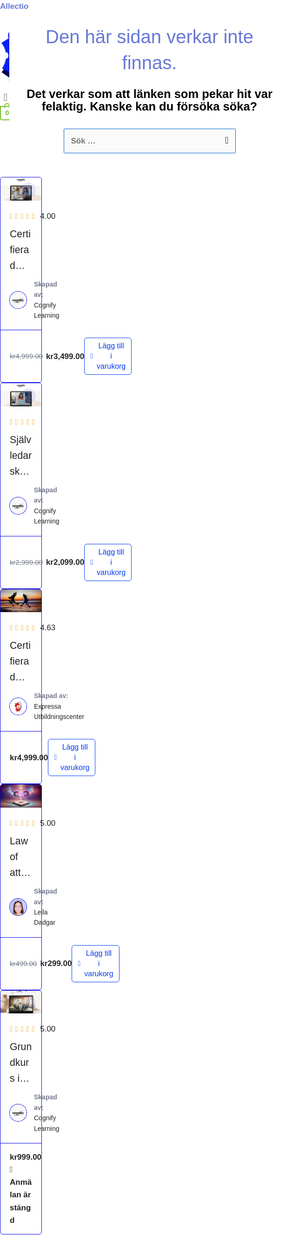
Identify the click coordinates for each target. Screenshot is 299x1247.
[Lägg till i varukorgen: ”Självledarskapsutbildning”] (108, 562)
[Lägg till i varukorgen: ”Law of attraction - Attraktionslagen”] (95, 963)
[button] (28, 190)
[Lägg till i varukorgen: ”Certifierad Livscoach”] (71, 757)
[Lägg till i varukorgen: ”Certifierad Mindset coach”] (108, 356)
